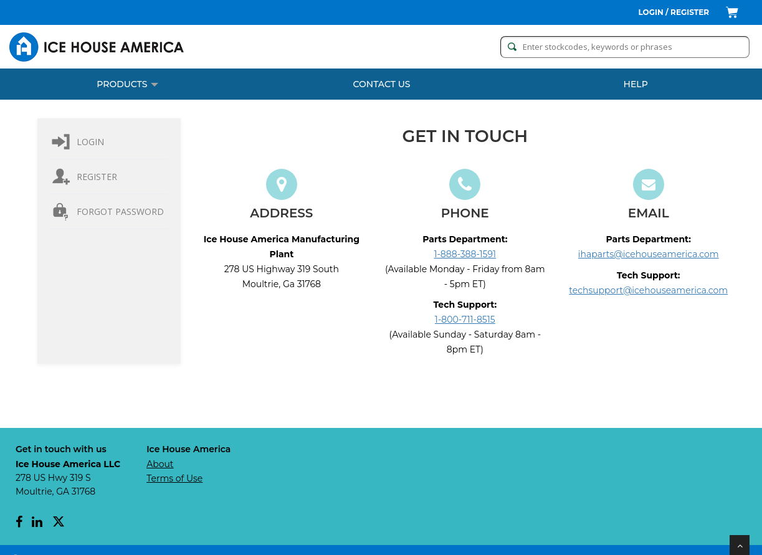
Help (636, 84)
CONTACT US (382, 84)
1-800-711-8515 (465, 319)
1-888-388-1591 (465, 254)
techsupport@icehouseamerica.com (648, 290)
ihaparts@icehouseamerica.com (648, 254)
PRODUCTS (127, 84)
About (159, 464)
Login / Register (674, 12)
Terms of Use (174, 478)
